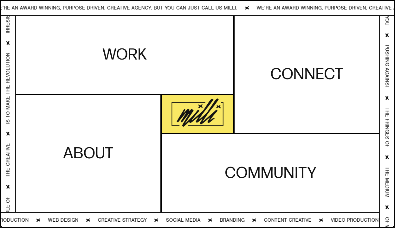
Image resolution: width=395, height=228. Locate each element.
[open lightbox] (197, 114)
